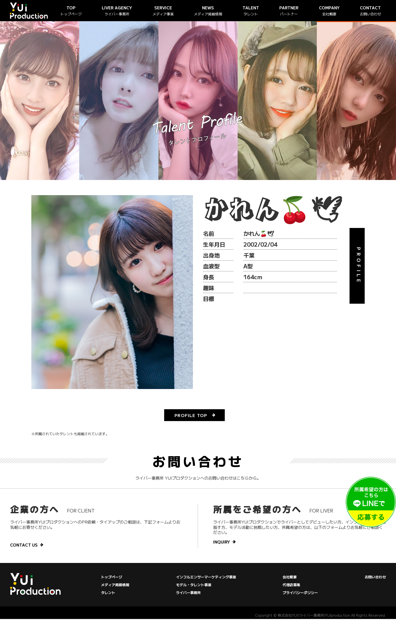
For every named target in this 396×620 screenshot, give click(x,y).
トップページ (111, 577)
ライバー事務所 (188, 593)
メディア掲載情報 (115, 585)
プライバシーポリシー (300, 593)
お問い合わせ (375, 577)
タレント (108, 593)
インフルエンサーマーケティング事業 (206, 577)
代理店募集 (291, 585)
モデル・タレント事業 (193, 585)
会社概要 (290, 577)
